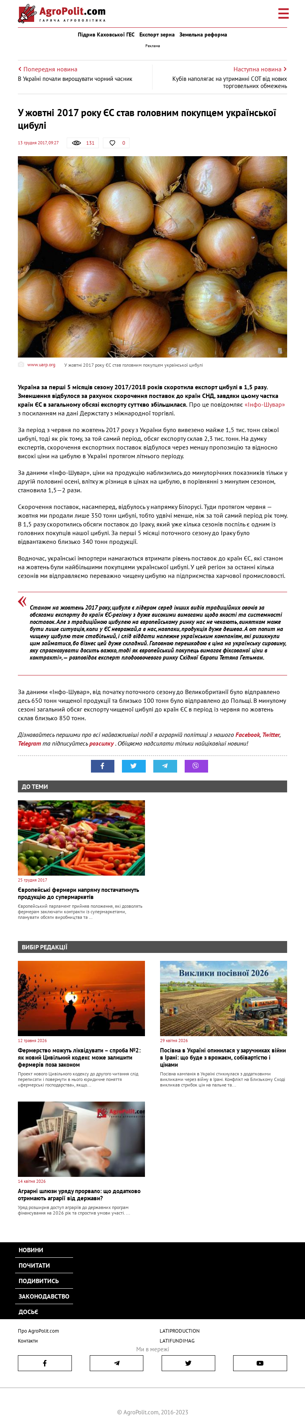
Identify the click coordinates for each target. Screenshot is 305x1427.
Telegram (29, 743)
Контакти (28, 1340)
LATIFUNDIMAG (177, 1340)
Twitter (271, 734)
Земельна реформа (203, 34)
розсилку (102, 743)
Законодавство (44, 1296)
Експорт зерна (157, 34)
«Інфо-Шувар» (265, 404)
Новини (31, 1250)
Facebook (248, 734)
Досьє (28, 1312)
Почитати (34, 1265)
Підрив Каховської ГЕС (106, 34)
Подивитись (39, 1281)
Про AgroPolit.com (38, 1330)
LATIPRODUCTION (180, 1330)
